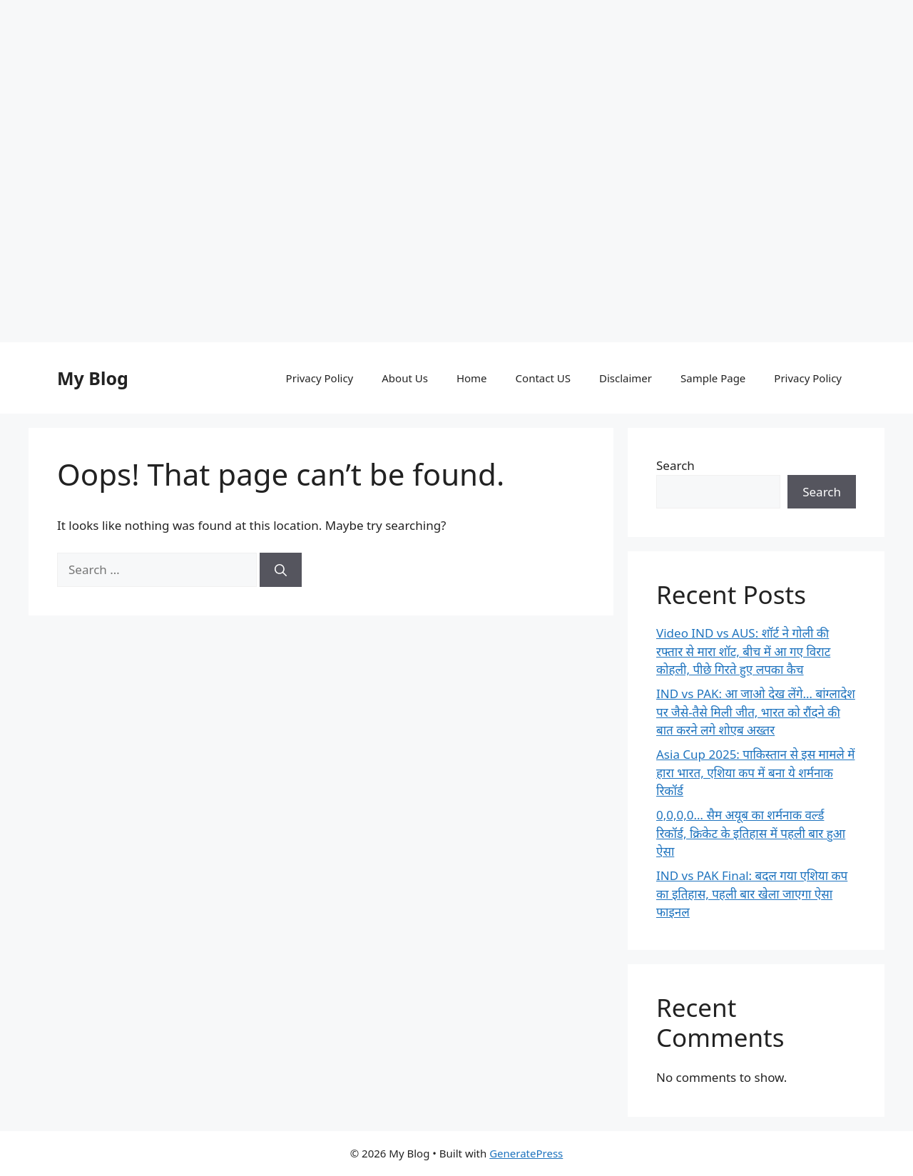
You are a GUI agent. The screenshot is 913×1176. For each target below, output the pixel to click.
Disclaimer (625, 378)
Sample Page (712, 378)
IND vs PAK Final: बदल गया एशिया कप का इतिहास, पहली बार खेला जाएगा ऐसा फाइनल (751, 893)
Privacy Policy (320, 378)
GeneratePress (526, 1153)
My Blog (92, 378)
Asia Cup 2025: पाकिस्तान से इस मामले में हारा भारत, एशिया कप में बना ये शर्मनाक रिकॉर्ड (755, 772)
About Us (405, 378)
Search (675, 465)
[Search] (281, 570)
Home (471, 378)
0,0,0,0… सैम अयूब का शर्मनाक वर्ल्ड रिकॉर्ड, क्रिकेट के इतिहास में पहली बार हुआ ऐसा (750, 833)
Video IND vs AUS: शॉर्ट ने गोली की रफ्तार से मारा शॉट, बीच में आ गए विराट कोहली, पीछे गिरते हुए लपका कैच (743, 651)
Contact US (543, 378)
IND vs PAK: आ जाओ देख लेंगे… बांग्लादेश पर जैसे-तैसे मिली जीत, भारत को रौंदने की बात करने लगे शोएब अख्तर (755, 711)
